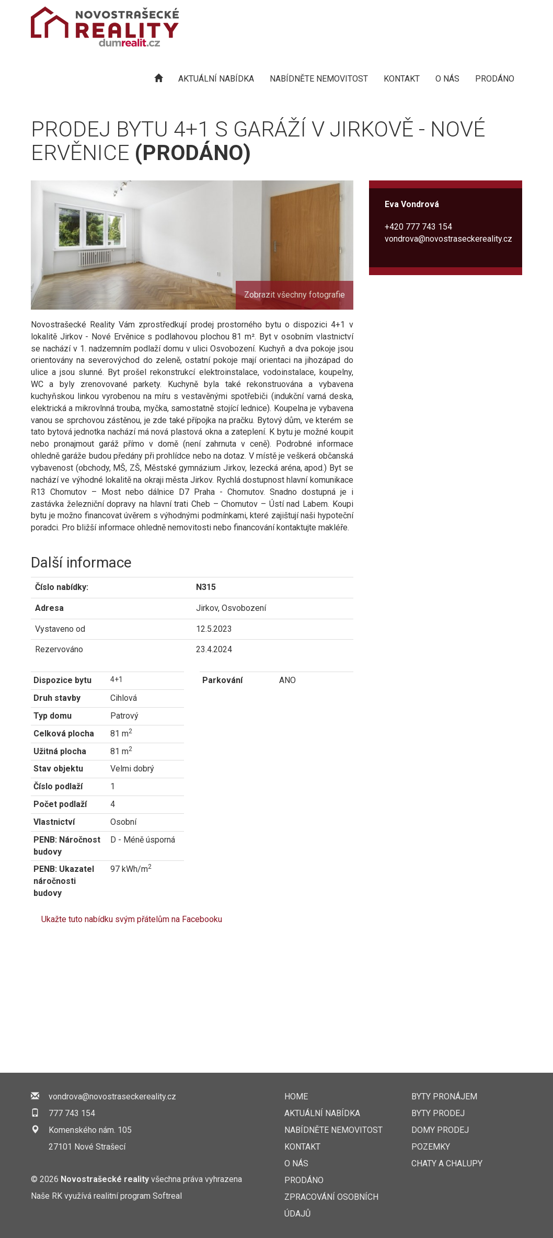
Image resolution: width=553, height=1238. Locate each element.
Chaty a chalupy (446, 1163)
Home (296, 1096)
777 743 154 (72, 1113)
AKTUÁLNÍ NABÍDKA (216, 79)
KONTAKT (402, 79)
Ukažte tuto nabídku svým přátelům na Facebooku (131, 919)
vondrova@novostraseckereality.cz (448, 239)
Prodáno (494, 79)
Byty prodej (438, 1113)
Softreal (167, 1196)
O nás (447, 79)
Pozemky (430, 1147)
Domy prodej (440, 1130)
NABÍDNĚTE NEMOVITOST (319, 79)
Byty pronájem (444, 1096)
